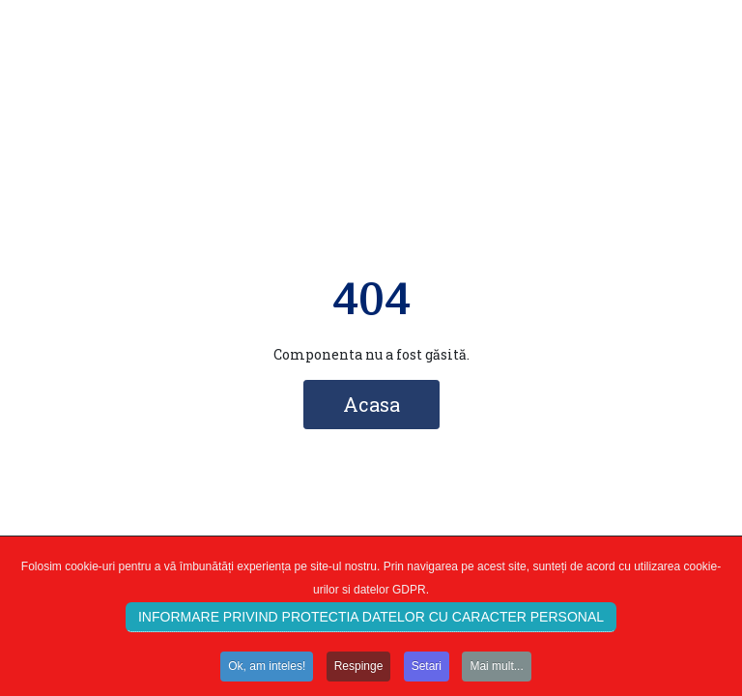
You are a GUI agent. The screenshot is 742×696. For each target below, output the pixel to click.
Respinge (359, 669)
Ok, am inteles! (266, 669)
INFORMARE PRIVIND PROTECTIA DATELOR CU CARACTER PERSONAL (371, 619)
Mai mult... (496, 669)
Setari (427, 669)
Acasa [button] (371, 404)
